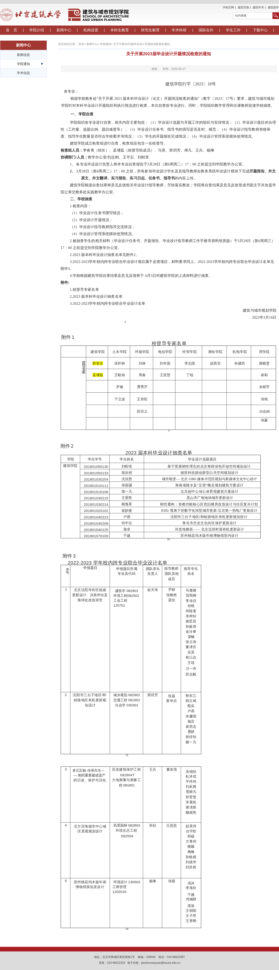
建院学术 (258, 7)
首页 (81, 44)
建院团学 (273, 7)
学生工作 (233, 30)
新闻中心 (63, 30)
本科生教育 (119, 30)
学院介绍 (36, 30)
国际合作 (206, 30)
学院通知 (23, 64)
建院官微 (243, 7)
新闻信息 (23, 55)
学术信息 (23, 73)
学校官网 (228, 7)
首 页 (11, 30)
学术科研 (179, 30)
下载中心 (260, 30)
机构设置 (90, 30)
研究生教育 (150, 30)
